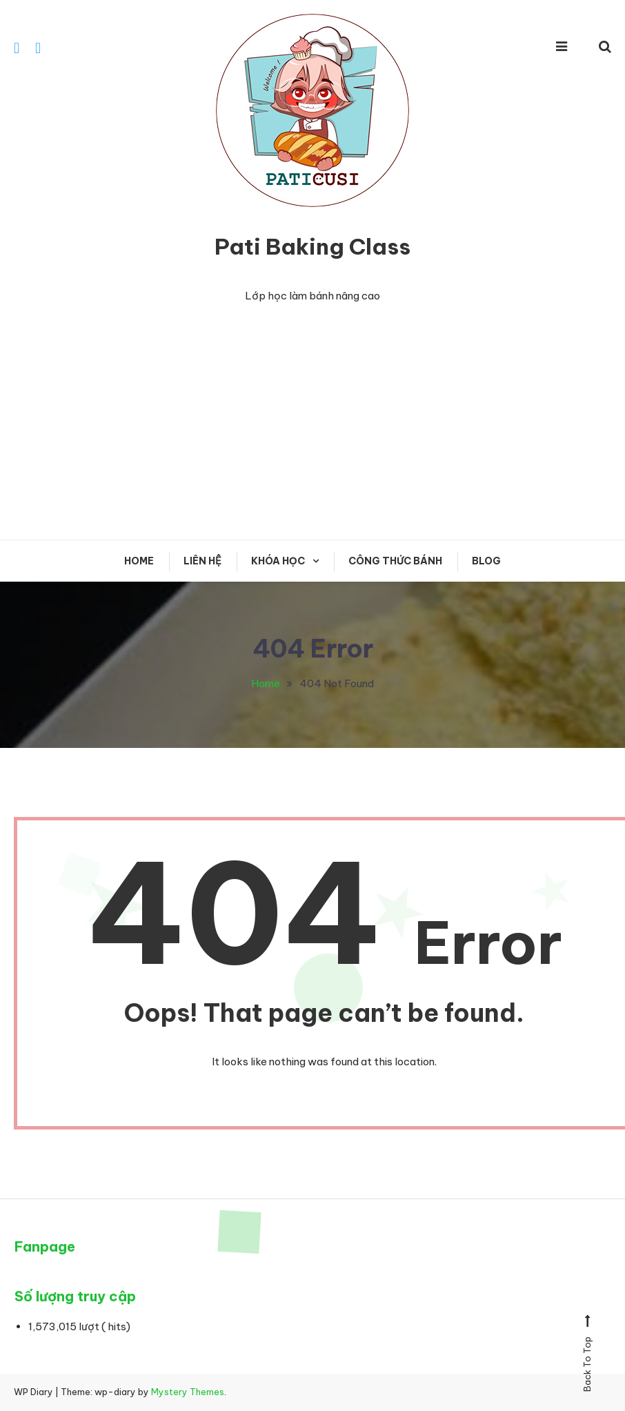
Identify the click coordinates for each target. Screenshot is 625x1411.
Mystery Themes (187, 1391)
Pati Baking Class (312, 246)
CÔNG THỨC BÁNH (395, 561)
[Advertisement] (312, 422)
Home (139, 561)
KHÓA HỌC (278, 561)
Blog (486, 561)
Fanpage (44, 1246)
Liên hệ (202, 561)
